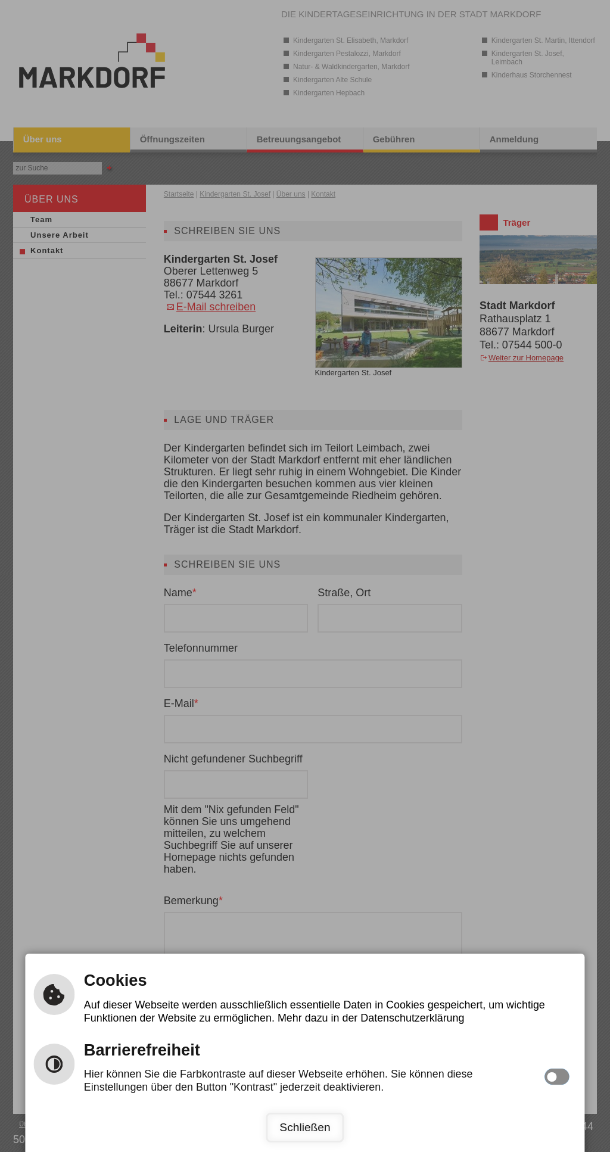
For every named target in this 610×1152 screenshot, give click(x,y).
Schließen (304, 1127)
